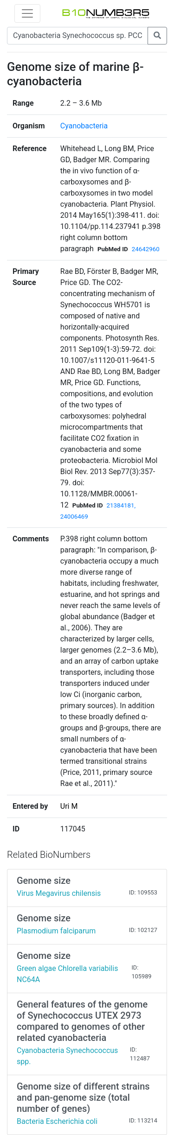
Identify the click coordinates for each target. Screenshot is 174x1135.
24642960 (146, 249)
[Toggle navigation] (27, 13)
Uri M (69, 806)
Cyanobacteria (84, 125)
